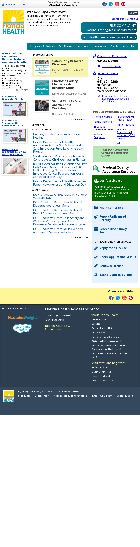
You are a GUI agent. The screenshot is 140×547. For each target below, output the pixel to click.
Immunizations (125, 124)
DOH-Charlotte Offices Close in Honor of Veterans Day (60, 196)
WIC (119, 143)
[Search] (114, 13)
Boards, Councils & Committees (57, 327)
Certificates (65, 46)
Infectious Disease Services (103, 128)
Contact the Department (112, 56)
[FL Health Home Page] (13, 21)
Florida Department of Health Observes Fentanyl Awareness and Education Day (59, 182)
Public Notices (99, 332)
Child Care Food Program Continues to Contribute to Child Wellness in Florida (59, 157)
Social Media (124, 395)
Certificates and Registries (108, 363)
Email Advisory (102, 395)
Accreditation (99, 319)
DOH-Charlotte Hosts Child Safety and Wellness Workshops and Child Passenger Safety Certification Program (60, 221)
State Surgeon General (58, 315)
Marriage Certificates (103, 380)
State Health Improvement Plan (108, 341)
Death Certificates (101, 371)
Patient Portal (117, 18)
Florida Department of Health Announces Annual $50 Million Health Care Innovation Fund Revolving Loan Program (58, 147)
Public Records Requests (105, 337)
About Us (128, 46)
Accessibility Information (71, 395)
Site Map (24, 395)
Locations (83, 46)
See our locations (111, 66)
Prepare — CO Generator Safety (12, 98)
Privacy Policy (70, 391)
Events (114, 46)
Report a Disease (108, 73)
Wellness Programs (99, 136)
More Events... (79, 119)
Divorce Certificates (102, 376)
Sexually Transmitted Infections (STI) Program (126, 134)
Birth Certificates (101, 367)
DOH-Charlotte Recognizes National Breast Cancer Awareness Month (57, 211)
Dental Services (103, 116)
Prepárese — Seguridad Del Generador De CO (12, 123)
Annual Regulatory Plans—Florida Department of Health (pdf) (109, 347)
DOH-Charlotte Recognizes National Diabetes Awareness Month (14, 58)
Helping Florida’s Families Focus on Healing (56, 135)
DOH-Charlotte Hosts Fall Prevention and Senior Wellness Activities (58, 230)
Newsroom (99, 46)
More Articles (79, 237)
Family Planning (103, 121)
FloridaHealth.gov (14, 4)
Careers (96, 323)
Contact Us (132, 18)
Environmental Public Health (125, 118)
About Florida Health (104, 315)
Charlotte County (74, 5)
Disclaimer (42, 395)
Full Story (22, 90)
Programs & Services (42, 46)
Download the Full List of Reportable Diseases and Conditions (116, 98)
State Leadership (55, 319)
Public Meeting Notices (104, 328)
